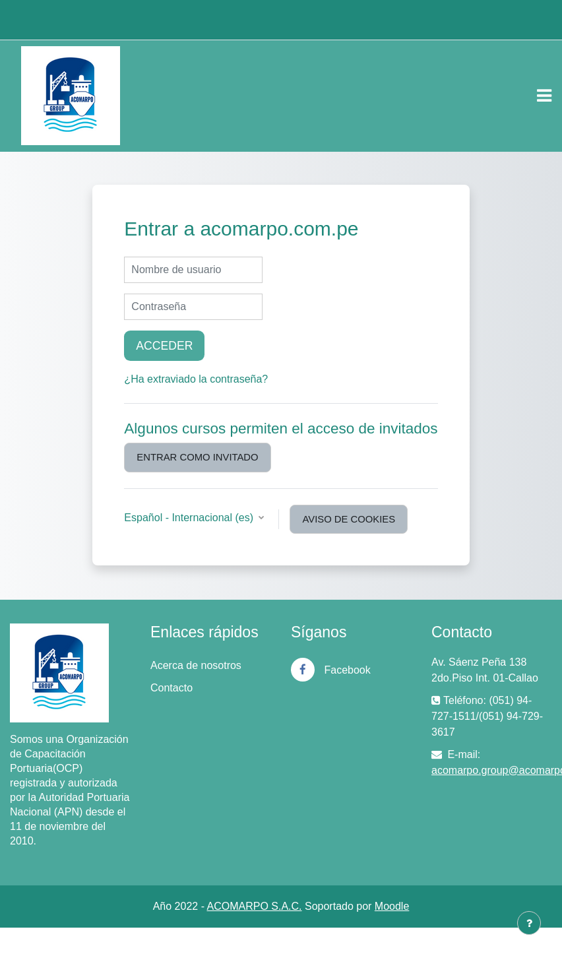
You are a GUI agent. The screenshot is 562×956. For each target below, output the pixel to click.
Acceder (164, 345)
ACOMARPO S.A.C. (254, 906)
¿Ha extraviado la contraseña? (196, 379)
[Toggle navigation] (544, 95)
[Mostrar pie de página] (529, 923)
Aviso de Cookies (348, 519)
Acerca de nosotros (195, 665)
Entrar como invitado (197, 457)
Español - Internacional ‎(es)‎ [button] (190, 517)
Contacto (171, 687)
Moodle (392, 906)
